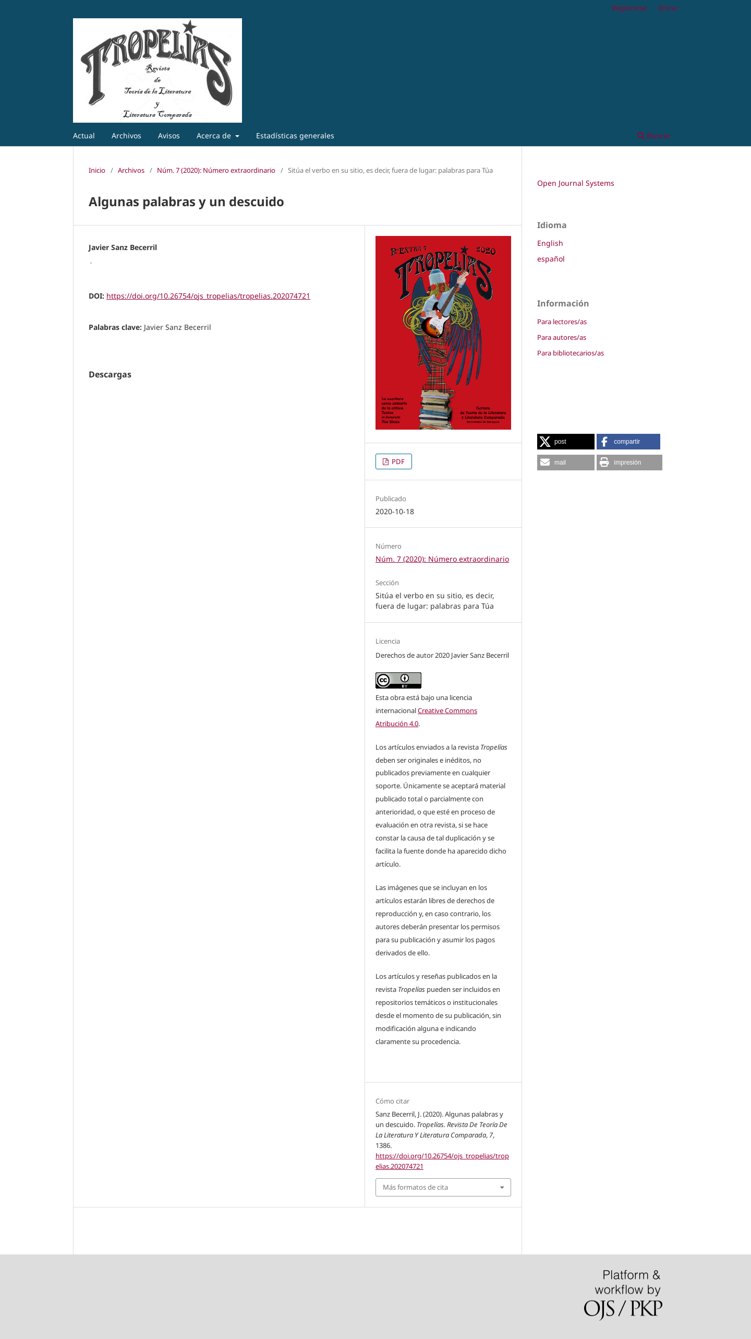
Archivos (126, 135)
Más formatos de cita (415, 1187)
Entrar (668, 8)
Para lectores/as (562, 321)
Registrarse (629, 8)
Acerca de (215, 135)
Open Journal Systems (575, 183)
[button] (566, 441)
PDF (397, 461)
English (550, 243)
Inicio (97, 170)
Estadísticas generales (295, 135)
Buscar (654, 135)
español (551, 259)
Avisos (169, 135)
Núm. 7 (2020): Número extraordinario (216, 170)
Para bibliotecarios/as (570, 353)
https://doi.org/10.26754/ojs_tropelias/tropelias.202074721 (208, 296)
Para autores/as (561, 337)
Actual (84, 135)
